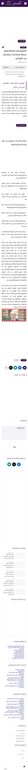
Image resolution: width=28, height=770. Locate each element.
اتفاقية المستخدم (20, 738)
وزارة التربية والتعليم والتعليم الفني (15, 646)
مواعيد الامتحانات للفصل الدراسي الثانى (14, 72)
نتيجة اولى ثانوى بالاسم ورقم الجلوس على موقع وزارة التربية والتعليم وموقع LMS (8, 566)
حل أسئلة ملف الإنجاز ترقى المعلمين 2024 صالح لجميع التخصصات (8, 557)
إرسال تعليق (20, 428)
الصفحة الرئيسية (20, 730)
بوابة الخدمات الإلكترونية (18, 658)
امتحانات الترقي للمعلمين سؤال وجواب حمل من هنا (9, 574)
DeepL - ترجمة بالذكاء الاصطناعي (16, 677)
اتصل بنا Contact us (19, 735)
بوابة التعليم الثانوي (19, 657)
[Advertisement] (14, 24)
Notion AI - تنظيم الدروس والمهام (15, 711)
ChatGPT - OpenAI (19, 669)
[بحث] (2, 3)
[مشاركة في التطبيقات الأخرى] (6, 368)
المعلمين (23, 47)
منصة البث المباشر (19, 654)
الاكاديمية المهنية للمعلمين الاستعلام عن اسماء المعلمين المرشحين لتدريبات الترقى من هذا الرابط (9, 584)
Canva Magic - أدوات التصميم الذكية (15, 679)
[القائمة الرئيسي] (25, 3)
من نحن (22, 733)
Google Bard (21, 671)
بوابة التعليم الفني (19, 651)
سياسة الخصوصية (20, 741)
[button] (20, 368)
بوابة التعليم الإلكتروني (18, 653)
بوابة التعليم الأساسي (18, 655)
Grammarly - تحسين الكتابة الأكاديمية (15, 706)
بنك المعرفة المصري (19, 650)
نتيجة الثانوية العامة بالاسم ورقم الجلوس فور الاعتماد (8, 592)
